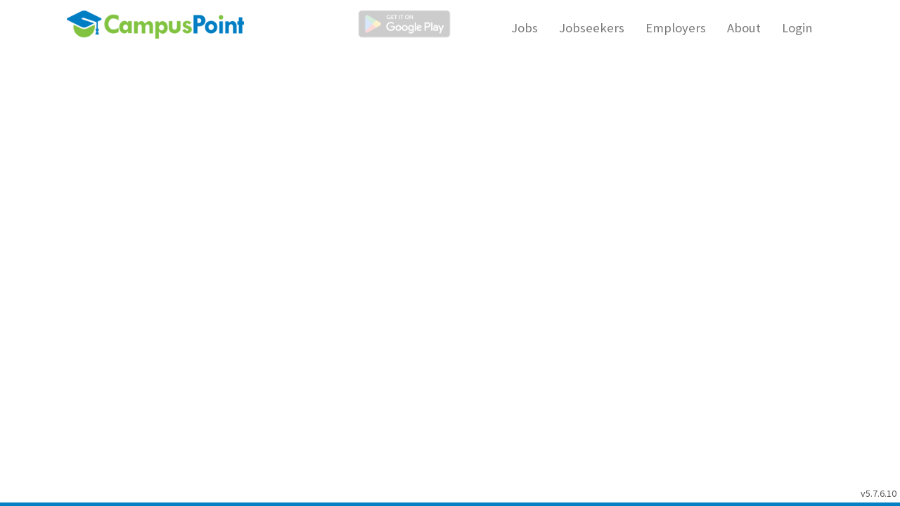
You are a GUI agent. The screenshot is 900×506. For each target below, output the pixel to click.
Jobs (524, 28)
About (744, 28)
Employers (675, 28)
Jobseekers (591, 28)
